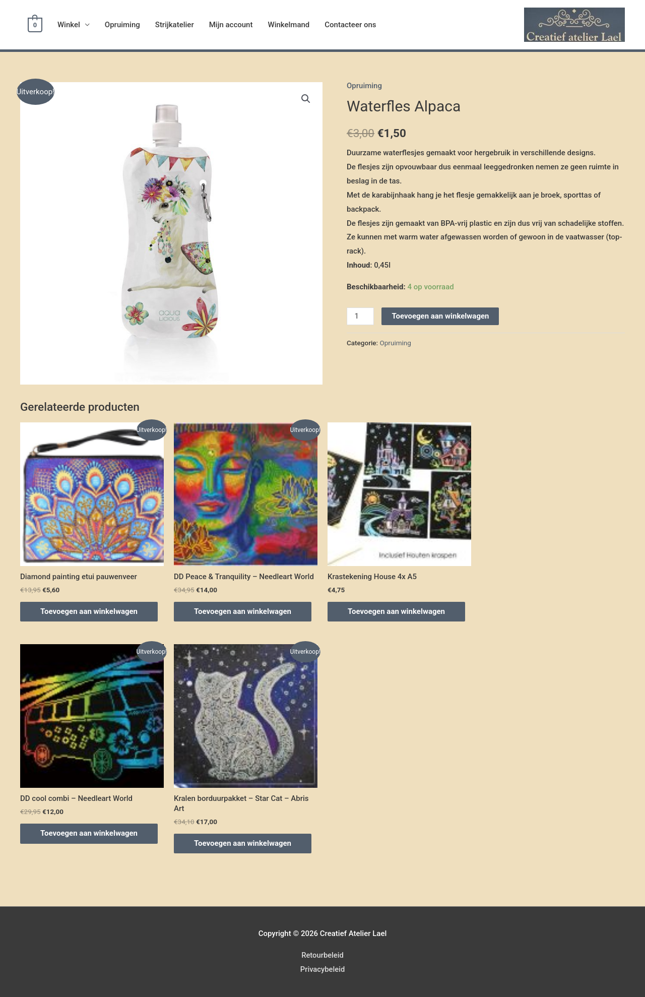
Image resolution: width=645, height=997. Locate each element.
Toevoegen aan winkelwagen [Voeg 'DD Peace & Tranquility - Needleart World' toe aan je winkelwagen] (242, 611)
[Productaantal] (360, 316)
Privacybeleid (322, 969)
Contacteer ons (349, 24)
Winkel (67, 24)
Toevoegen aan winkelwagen (440, 316)
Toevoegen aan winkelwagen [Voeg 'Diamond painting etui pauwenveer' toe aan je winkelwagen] (89, 611)
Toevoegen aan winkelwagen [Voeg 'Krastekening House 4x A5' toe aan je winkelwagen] (396, 611)
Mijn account (230, 24)
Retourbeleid (322, 955)
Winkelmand (288, 24)
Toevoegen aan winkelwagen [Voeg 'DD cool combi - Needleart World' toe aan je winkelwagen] (89, 833)
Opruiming (121, 24)
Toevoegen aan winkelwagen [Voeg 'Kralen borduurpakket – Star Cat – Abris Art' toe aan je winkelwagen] (242, 843)
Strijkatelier (173, 24)
